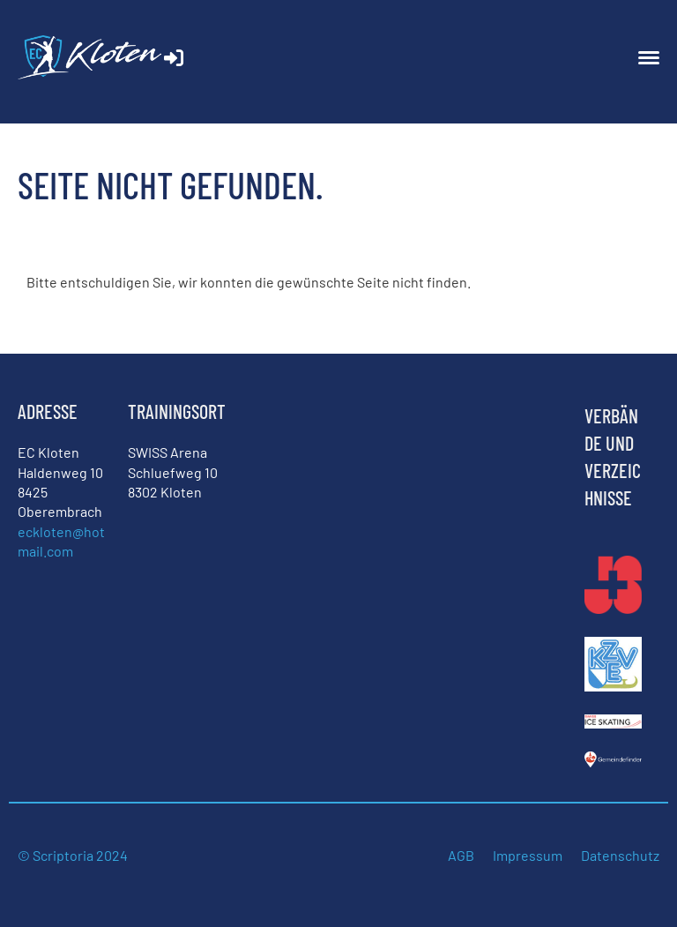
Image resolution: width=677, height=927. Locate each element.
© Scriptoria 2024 (74, 855)
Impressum (527, 855)
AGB (461, 855)
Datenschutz (620, 855)
